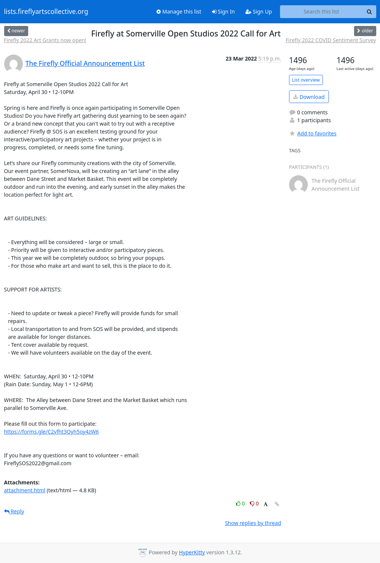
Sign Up (258, 11)
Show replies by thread (253, 523)
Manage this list (178, 11)
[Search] (369, 11)
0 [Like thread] (241, 503)
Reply (14, 511)
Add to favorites (312, 133)
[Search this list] (321, 11)
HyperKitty (192, 552)
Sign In (223, 11)
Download (308, 96)
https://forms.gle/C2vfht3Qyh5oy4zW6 (51, 431)
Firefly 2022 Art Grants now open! (45, 40)
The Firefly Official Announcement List (85, 63)
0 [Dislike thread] (254, 503)
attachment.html (24, 490)
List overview (306, 80)
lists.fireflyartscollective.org (46, 11)
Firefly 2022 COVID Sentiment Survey (331, 40)
